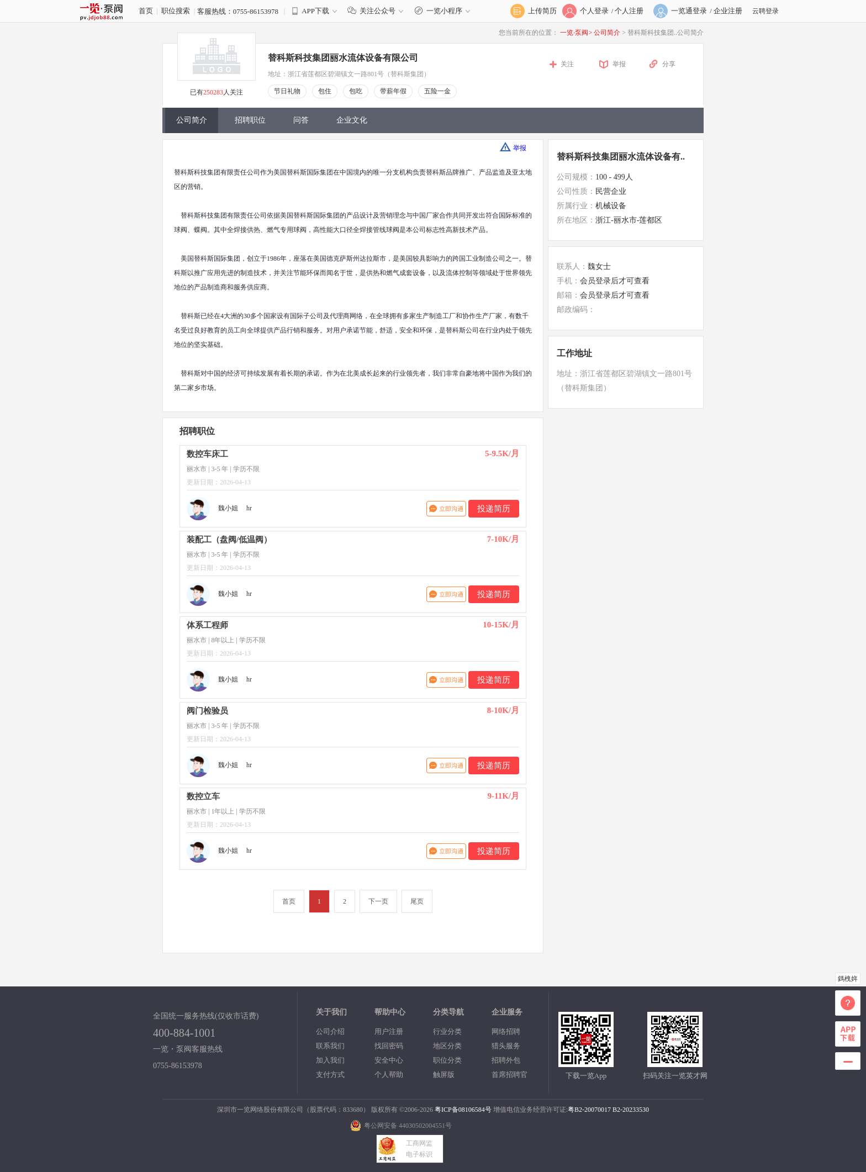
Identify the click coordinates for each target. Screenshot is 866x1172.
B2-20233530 (630, 1109)
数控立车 (203, 796)
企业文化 (351, 120)
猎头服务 (506, 1046)
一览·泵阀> (576, 32)
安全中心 (388, 1060)
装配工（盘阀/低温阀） (229, 539)
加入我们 (330, 1060)
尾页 (417, 901)
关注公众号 (377, 11)
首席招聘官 (509, 1074)
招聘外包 (506, 1060)
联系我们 (330, 1046)
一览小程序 (443, 11)
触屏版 (444, 1074)
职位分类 (447, 1060)
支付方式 (330, 1074)
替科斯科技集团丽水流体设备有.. (621, 156)
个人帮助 (388, 1074)
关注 (567, 64)
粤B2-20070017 (589, 1109)
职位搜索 (175, 11)
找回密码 (388, 1046)
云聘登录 (765, 11)
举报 (619, 64)
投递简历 (493, 508)
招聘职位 (250, 120)
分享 (668, 64)
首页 (146, 11)
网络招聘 (506, 1031)
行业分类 (447, 1031)
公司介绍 (330, 1031)
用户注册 (388, 1031)
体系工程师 (207, 625)
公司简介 (608, 32)
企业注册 (728, 11)
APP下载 (315, 11)
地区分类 (447, 1046)
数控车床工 (207, 454)
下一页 (378, 901)
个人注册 (629, 11)
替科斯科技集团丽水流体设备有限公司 (343, 57)
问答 (301, 120)
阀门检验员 (207, 710)
